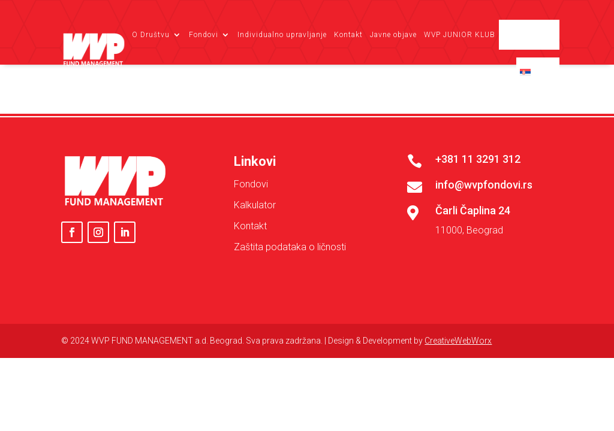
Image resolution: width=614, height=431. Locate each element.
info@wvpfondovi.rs (483, 247)
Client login (534, 35)
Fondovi (203, 35)
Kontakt (348, 35)
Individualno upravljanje (282, 35)
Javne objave (393, 35)
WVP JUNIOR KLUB (459, 35)
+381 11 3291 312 (477, 222)
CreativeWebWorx (458, 403)
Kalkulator (255, 268)
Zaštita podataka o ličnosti (290, 309)
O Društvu (151, 35)
